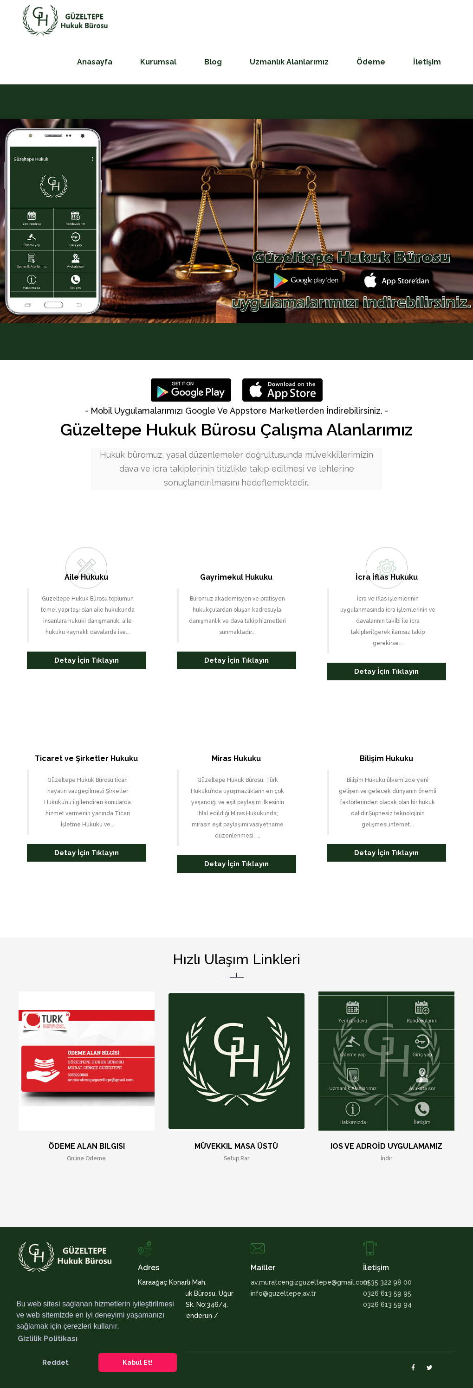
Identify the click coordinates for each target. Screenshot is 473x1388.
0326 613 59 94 (387, 1304)
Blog (213, 62)
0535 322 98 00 (387, 1282)
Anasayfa (94, 62)
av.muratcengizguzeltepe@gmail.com (300, 1282)
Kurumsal (158, 62)
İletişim (427, 62)
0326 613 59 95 (387, 1293)
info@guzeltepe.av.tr (283, 1293)
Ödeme (370, 62)
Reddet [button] (55, 1362)
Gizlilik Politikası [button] (48, 1338)
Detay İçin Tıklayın (86, 660)
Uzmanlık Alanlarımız (289, 62)
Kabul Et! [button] (138, 1362)
